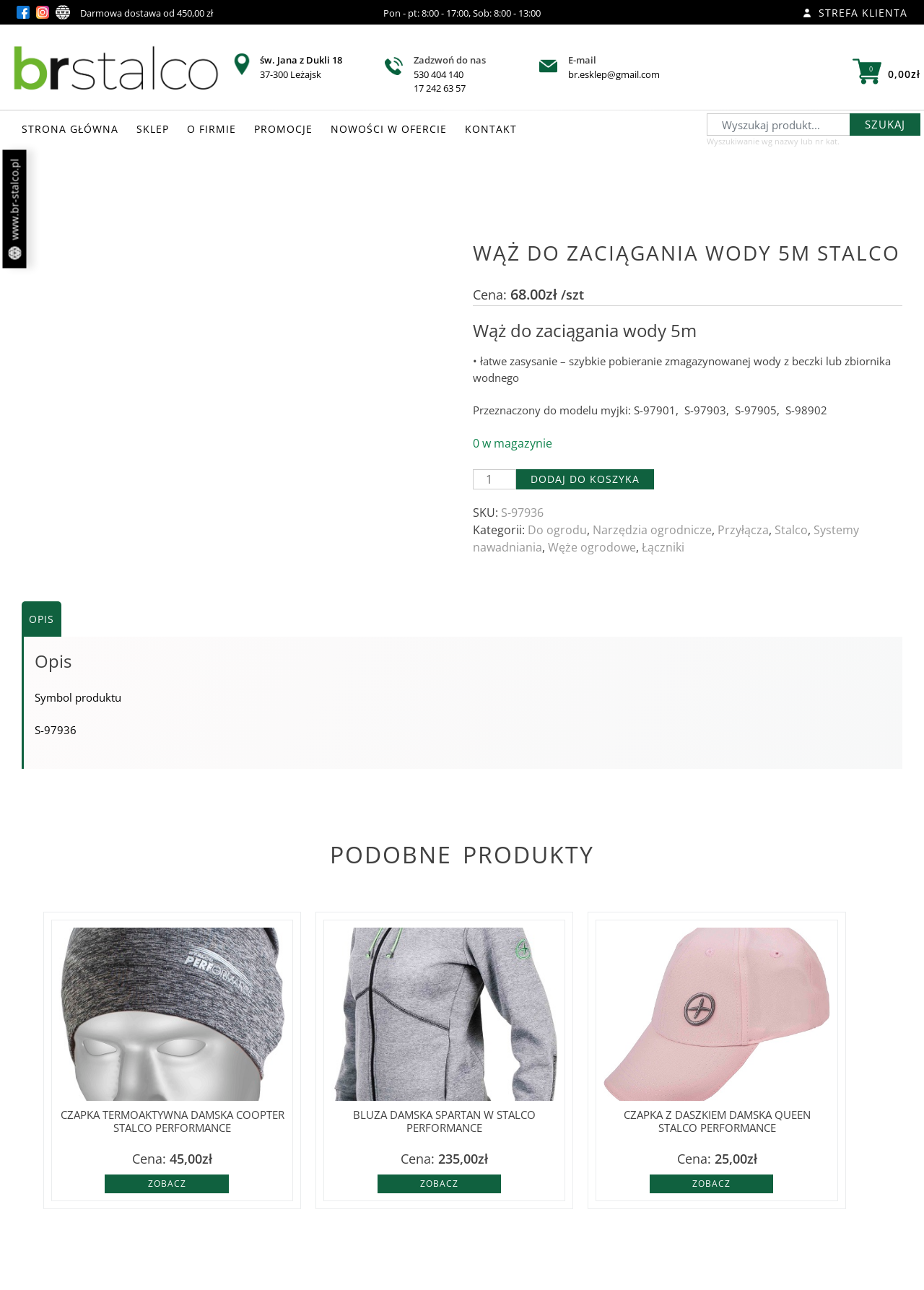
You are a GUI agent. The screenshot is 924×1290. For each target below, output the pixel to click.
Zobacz (167, 1183)
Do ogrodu (557, 530)
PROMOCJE (283, 129)
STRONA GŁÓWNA (70, 129)
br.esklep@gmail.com (614, 74)
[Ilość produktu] (494, 479)
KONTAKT (491, 129)
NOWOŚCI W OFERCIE (389, 129)
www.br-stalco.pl (15, 209)
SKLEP (152, 129)
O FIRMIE (211, 129)
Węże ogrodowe (592, 547)
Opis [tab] (41, 619)
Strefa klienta (855, 12)
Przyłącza (743, 530)
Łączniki (663, 547)
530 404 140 (438, 74)
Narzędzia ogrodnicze (652, 530)
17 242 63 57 (440, 88)
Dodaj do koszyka (585, 479)
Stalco (791, 530)
